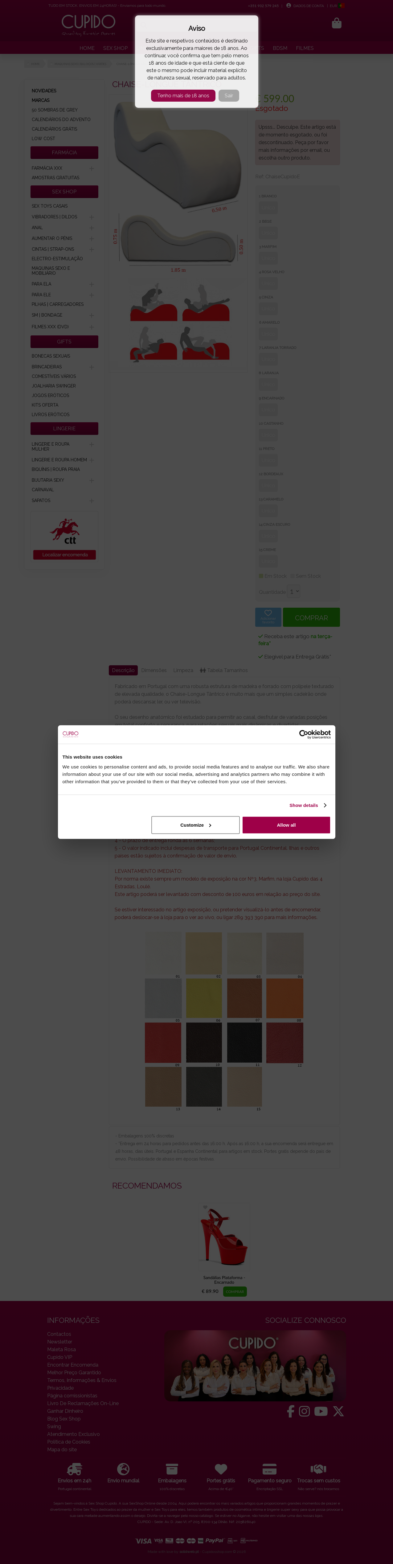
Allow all (286, 824)
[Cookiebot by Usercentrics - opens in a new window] (304, 734)
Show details (303, 805)
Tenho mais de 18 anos (183, 96)
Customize (195, 824)
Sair (229, 96)
